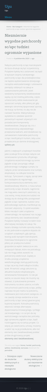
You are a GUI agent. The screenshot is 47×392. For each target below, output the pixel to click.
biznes (23, 345)
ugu (33, 58)
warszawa (24, 348)
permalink (8, 350)
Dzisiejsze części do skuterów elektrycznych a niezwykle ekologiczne (13, 362)
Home (8, 26)
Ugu (8, 6)
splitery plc (10, 144)
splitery (7, 348)
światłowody (15, 348)
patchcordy (36, 345)
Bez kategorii (17, 26)
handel (28, 345)
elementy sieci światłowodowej (19, 338)
